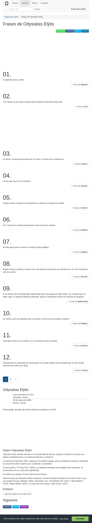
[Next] (15, 379)
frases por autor (11, 17)
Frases (15, 3)
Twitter (77, 31)
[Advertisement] (31, 51)
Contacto (44, 3)
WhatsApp (60, 31)
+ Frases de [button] (80, 84)
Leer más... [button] (64, 519)
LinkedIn (85, 31)
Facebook (69, 31)
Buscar (37, 9)
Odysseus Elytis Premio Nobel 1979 (17, 494)
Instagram (24, 506)
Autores (25, 3)
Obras (34, 3)
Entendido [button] (80, 519)
